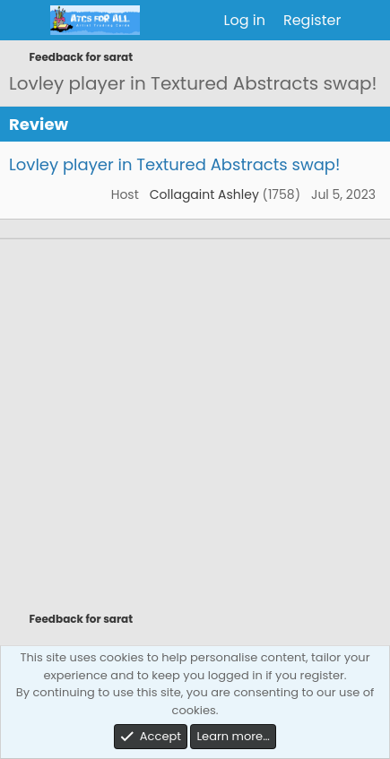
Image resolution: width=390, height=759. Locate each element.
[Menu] (25, 21)
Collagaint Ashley (204, 194)
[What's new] (368, 21)
